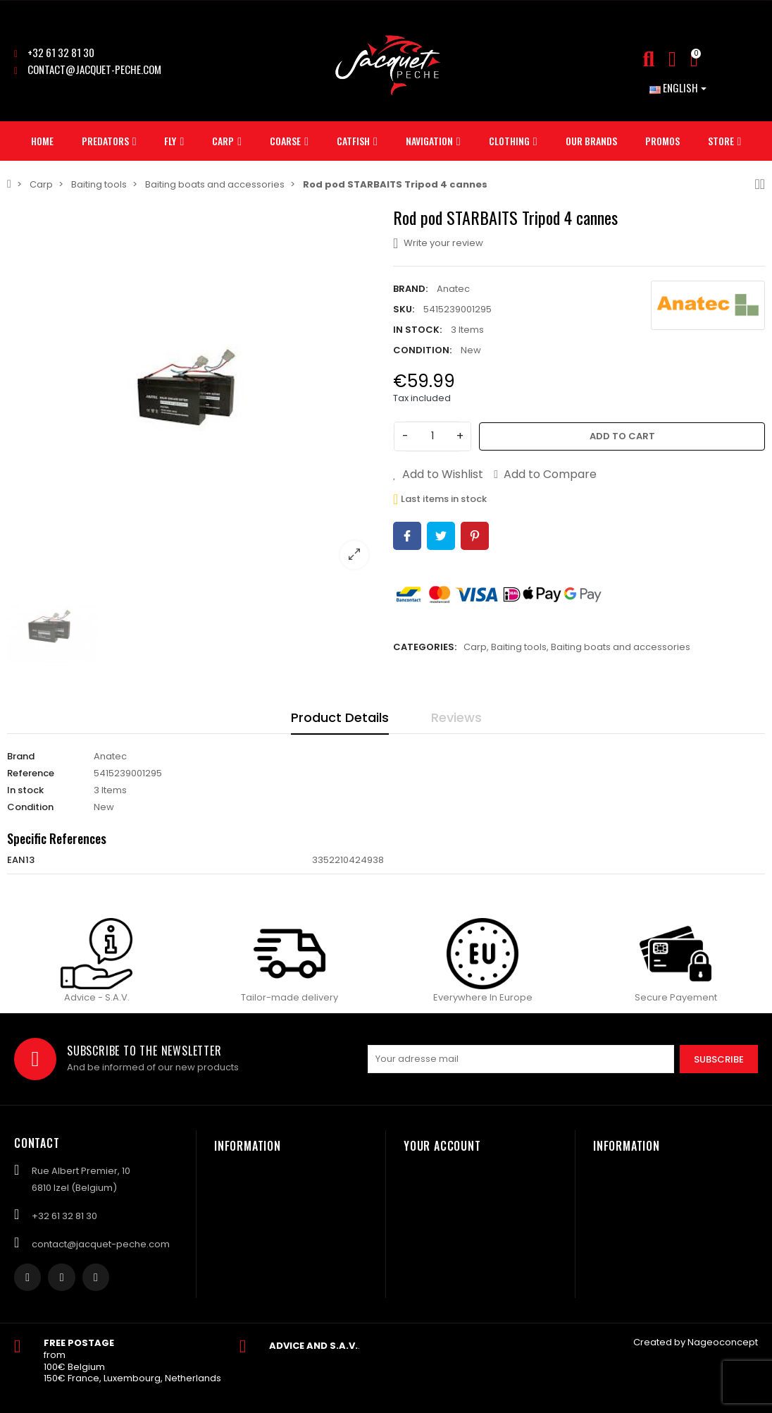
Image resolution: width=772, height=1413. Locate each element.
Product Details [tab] (340, 717)
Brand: (410, 288)
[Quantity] (432, 436)
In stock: (417, 329)
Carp (475, 647)
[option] (193, 393)
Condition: (422, 350)
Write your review (438, 243)
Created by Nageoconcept (695, 1342)
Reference (30, 773)
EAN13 (21, 860)
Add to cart (622, 436)
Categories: (424, 647)
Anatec (453, 288)
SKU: (403, 309)
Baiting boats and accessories (620, 647)
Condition (30, 807)
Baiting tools (519, 647)
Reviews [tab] (456, 717)
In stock (25, 790)
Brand (21, 756)
